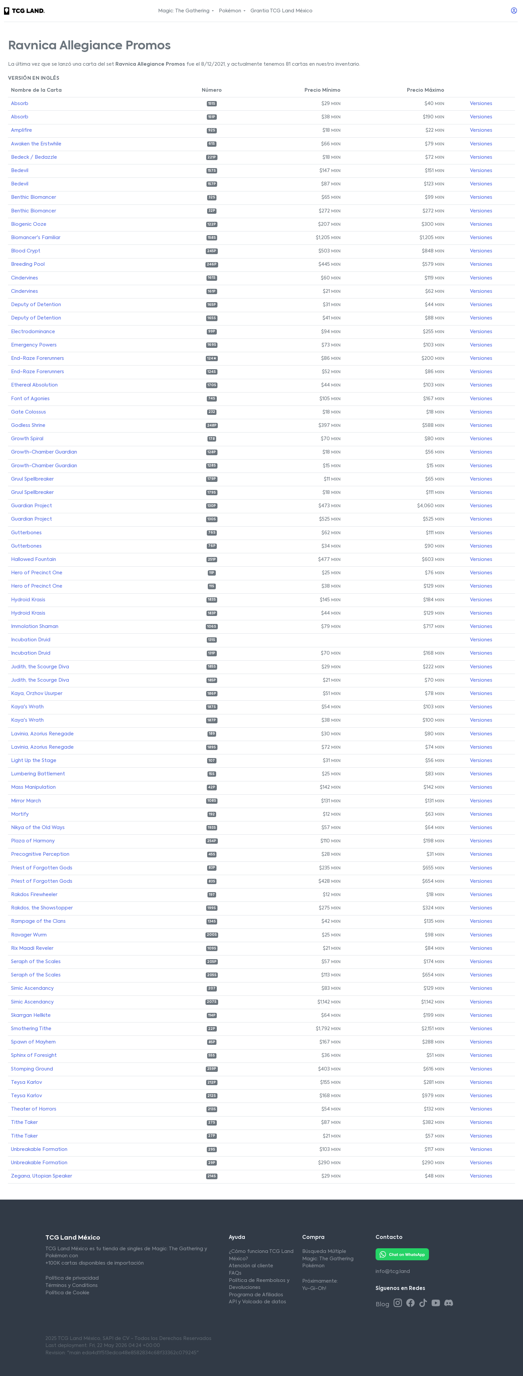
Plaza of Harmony (33, 841)
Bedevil (19, 170)
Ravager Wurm (29, 935)
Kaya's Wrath (27, 707)
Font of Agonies (30, 399)
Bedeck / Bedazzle (34, 157)
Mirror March (26, 801)
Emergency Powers (34, 345)
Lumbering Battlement (38, 774)
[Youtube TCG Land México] (437, 1304)
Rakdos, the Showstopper (42, 908)
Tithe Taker (24, 1122)
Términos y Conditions (71, 1285)
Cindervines (24, 278)
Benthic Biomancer (33, 197)
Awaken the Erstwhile (36, 144)
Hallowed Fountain (33, 559)
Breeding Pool (28, 264)
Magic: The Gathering (328, 1259)
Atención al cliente (251, 1266)
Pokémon (313, 1266)
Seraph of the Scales (36, 961)
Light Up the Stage (33, 760)
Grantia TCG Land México (281, 11)
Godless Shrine (28, 425)
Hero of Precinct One (36, 573)
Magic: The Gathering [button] (184, 11)
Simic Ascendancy (32, 988)
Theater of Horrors (33, 1109)
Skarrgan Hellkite (31, 1015)
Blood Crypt (25, 251)
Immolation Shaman (34, 626)
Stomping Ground (32, 1069)
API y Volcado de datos (257, 1302)
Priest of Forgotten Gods (41, 868)
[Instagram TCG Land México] (399, 1304)
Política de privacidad (72, 1278)
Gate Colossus (28, 412)
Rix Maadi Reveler (32, 948)
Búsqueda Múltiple (324, 1251)
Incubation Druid (30, 640)
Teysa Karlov (26, 1082)
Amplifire (21, 130)
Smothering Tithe (31, 1028)
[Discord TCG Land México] (448, 1304)
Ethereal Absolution (34, 385)
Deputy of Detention (36, 304)
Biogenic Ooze (28, 224)
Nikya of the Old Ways (38, 827)
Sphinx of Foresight (34, 1055)
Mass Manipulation (33, 787)
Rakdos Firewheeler (34, 894)
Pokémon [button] (230, 11)
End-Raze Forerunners (37, 358)
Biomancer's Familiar (35, 237)
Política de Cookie (67, 1293)
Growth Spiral (27, 439)
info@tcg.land (393, 1271)
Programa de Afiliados (256, 1295)
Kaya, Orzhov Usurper (36, 693)
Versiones (481, 103)
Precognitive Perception (40, 854)
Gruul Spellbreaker (32, 479)
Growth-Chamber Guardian (44, 452)
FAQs (235, 1273)
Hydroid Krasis (28, 600)
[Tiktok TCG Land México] (424, 1304)
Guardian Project (31, 506)
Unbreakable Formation (39, 1149)
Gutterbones (26, 533)
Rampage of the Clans (38, 921)
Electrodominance (33, 331)
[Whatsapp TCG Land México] (402, 1254)
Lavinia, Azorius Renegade (42, 734)
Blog (383, 1305)
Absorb (19, 103)
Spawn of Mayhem (33, 1042)
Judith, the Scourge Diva (40, 667)
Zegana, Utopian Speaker (41, 1176)
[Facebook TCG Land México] (411, 1304)
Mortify (20, 814)
